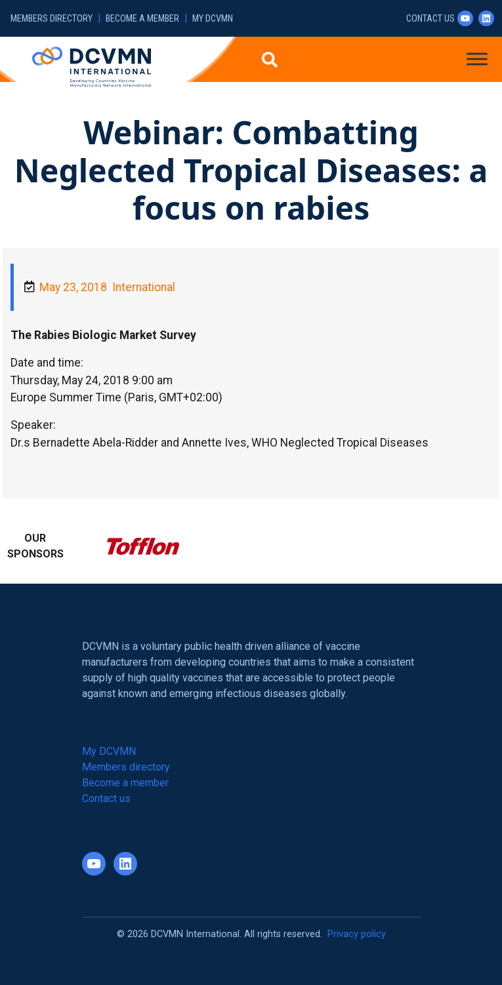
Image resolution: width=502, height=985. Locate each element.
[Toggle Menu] (477, 58)
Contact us (430, 18)
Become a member (142, 18)
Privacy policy (356, 934)
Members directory (51, 18)
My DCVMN (212, 18)
